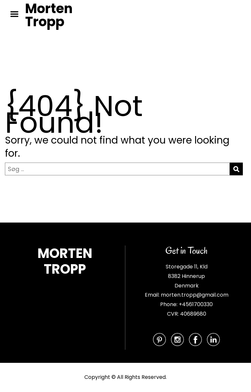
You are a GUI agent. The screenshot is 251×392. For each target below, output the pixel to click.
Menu (17, 14)
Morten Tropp (49, 15)
